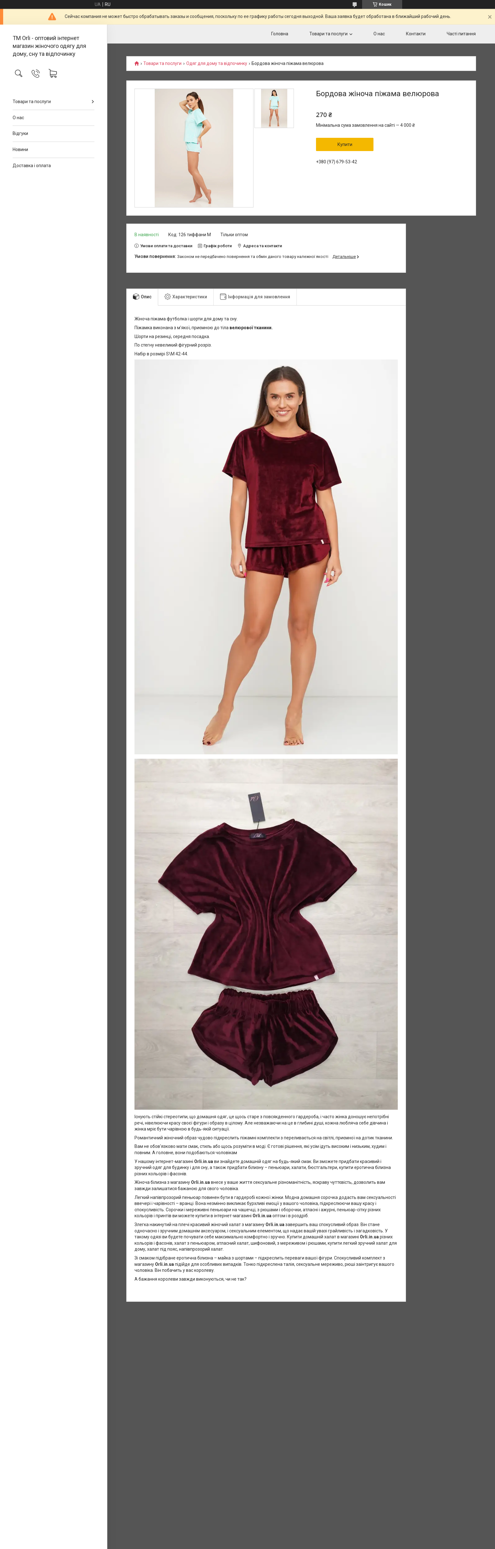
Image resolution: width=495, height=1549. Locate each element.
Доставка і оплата (32, 165)
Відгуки (20, 133)
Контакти (416, 33)
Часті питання (461, 33)
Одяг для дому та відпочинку (216, 63)
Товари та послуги (32, 101)
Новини (20, 149)
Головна (279, 33)
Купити (344, 144)
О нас (18, 117)
